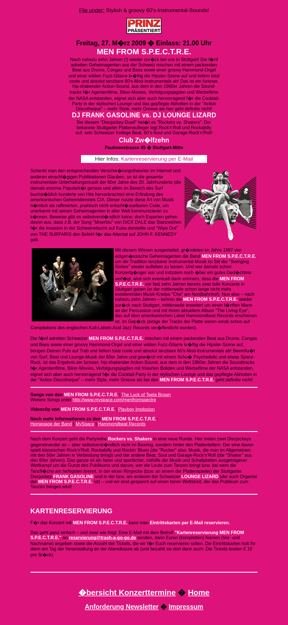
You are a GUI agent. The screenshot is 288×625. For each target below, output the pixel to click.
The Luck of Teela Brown (146, 394)
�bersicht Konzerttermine (127, 592)
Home (199, 592)
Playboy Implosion (136, 409)
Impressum (186, 606)
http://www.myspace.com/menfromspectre (114, 399)
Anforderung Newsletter (121, 606)
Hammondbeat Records (121, 424)
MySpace (85, 424)
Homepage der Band (51, 424)
